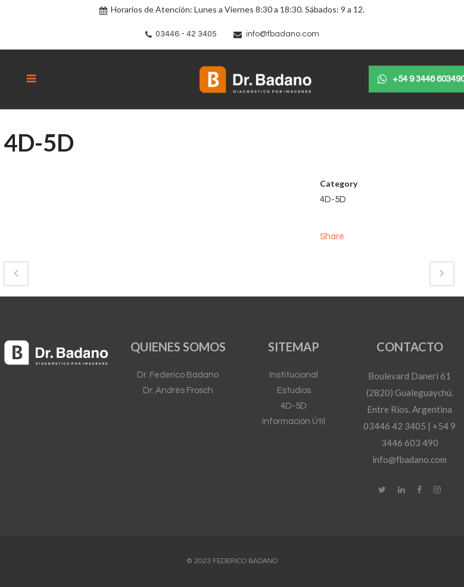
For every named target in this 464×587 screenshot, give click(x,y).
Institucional (293, 374)
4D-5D (294, 405)
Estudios (294, 390)
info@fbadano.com (282, 34)
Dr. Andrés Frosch (178, 390)
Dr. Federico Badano (178, 374)
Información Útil (293, 421)
